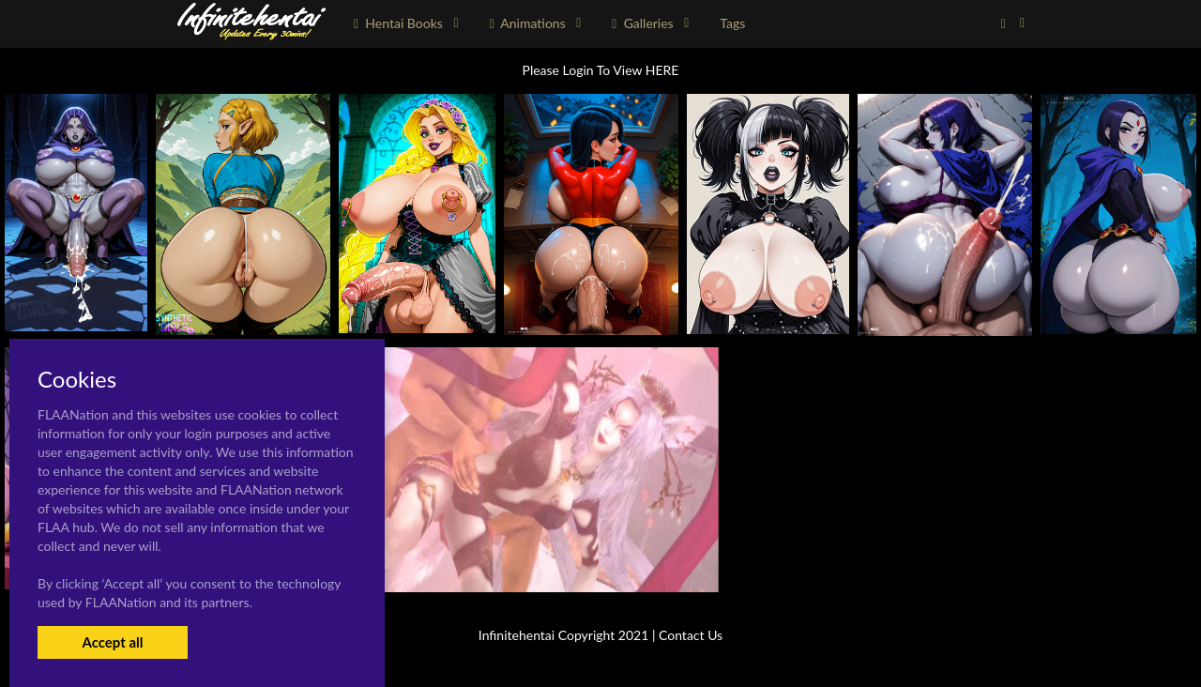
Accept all (112, 642)
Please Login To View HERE (601, 70)
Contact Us (690, 635)
